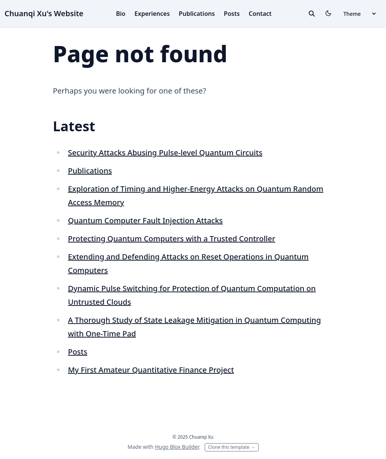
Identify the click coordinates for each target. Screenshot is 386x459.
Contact (260, 13)
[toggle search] (311, 14)
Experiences (152, 13)
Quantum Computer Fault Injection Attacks (145, 220)
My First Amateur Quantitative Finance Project (151, 370)
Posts (232, 13)
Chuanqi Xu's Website (44, 13)
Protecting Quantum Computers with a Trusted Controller (171, 238)
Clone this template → (231, 447)
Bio (121, 13)
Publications (197, 13)
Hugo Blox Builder (177, 446)
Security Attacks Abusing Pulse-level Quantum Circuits (165, 152)
